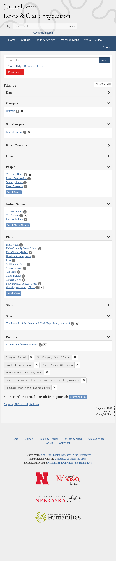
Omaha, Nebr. (13, 279)
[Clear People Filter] (30, 174)
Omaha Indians (14, 211)
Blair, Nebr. (12, 244)
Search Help (14, 66)
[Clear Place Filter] (41, 287)
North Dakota (13, 275)
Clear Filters (103, 84)
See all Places (13, 293)
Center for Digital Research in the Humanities (66, 454)
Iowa (8, 260)
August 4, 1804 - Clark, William (21, 404)
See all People (14, 192)
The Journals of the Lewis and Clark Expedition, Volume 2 (38, 323)
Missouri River (14, 268)
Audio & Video (92, 39)
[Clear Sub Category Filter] (29, 132)
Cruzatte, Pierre (14, 174)
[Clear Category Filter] (22, 111)
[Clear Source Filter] (77, 323)
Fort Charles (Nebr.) (17, 252)
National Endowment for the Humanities (69, 462)
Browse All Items (33, 66)
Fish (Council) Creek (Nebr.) (21, 248)
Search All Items (78, 397)
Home (11, 39)
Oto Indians (12, 215)
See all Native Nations (18, 225)
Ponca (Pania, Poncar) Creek (21, 283)
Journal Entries (14, 131)
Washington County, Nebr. (20, 287)
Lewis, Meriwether (16, 178)
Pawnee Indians (14, 219)
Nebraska (11, 271)
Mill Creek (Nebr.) (16, 264)
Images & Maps (69, 39)
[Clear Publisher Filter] (44, 344)
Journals (25, 39)
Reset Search (15, 72)
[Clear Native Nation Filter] (26, 215)
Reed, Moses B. (14, 186)
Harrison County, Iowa (18, 256)
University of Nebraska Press (22, 344)
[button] (31, 357)
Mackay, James (14, 182)
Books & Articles (44, 39)
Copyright (64, 442)
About (106, 47)
